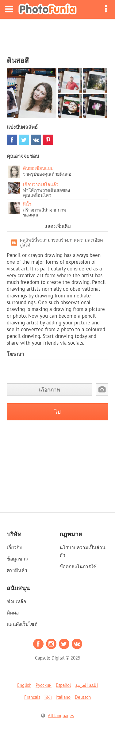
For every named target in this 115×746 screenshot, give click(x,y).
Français (32, 697)
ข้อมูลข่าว (17, 559)
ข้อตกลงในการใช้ (78, 566)
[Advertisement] (58, 35)
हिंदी (48, 697)
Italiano (63, 697)
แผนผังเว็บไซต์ (22, 624)
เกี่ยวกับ (14, 547)
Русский (44, 685)
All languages (61, 715)
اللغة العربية (86, 685)
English (24, 685)
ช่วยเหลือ (16, 601)
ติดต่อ (13, 613)
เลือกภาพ (49, 389)
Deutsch (83, 697)
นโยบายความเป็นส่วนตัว (82, 551)
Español (63, 685)
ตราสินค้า (17, 570)
